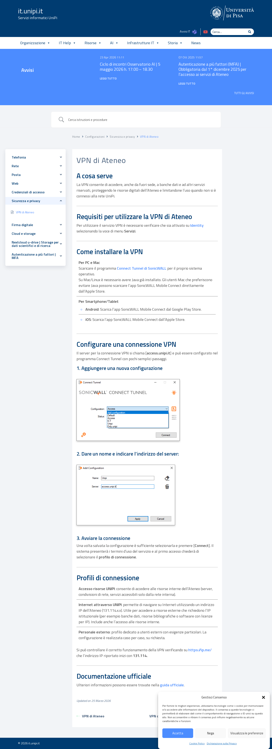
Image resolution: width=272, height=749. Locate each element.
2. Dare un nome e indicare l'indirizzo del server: (248, 215)
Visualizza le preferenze (246, 742)
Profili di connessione (249, 238)
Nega (210, 742)
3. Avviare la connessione (244, 228)
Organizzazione (35, 43)
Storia (175, 43)
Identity (197, 225)
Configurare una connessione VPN (243, 189)
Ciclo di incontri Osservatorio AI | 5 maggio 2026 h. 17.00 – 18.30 (130, 66)
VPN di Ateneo (90, 716)
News (196, 43)
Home (76, 137)
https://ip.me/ (200, 650)
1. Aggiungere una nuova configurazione (248, 200)
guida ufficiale (172, 685)
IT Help (67, 43)
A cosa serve (243, 161)
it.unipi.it (30, 11)
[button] (263, 706)
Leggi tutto (108, 78)
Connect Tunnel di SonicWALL (141, 268)
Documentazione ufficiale (244, 247)
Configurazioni (95, 137)
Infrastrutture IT (143, 43)
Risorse (93, 43)
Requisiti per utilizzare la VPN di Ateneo (249, 170)
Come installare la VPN (249, 180)
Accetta (177, 742)
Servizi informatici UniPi (37, 18)
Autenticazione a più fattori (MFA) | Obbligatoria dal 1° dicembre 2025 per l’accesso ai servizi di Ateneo (212, 69)
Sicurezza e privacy (122, 137)
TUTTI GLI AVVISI (244, 93)
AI (114, 43)
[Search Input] (141, 119)
